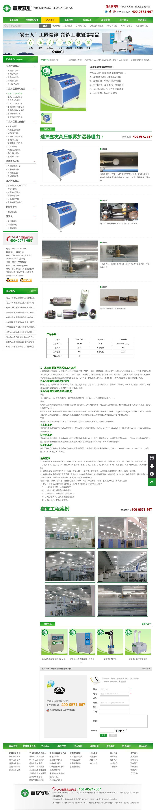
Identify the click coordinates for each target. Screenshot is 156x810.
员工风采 (134, 773)
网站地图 (143, 746)
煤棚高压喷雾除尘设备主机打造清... (20, 342)
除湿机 (9, 216)
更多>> (33, 291)
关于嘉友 (124, 20)
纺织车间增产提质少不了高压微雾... (20, 327)
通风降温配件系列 (15, 202)
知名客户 (93, 760)
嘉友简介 (134, 757)
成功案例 (105, 20)
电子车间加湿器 (142, 26)
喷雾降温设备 (12, 161)
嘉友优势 (69, 20)
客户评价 (93, 763)
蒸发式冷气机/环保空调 (17, 186)
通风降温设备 (12, 181)
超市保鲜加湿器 (14, 114)
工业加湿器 (67, 26)
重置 (113, 735)
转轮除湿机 (12, 225)
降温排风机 (12, 189)
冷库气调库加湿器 (15, 117)
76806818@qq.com (20, 265)
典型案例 (93, 757)
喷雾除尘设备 (13, 74)
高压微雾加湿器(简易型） (141, 60)
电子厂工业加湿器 (15, 97)
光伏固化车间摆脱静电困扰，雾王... (20, 322)
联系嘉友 (142, 20)
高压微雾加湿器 (96, 26)
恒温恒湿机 (11, 207)
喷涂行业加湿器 (14, 100)
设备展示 (134, 763)
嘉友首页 (13, 20)
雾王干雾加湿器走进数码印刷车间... (20, 303)
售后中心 (113, 763)
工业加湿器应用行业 (15, 88)
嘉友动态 (134, 760)
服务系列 (113, 760)
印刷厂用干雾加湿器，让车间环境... (20, 347)
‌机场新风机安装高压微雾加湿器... (19, 332)
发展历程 (134, 767)
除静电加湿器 (13, 133)
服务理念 (113, 757)
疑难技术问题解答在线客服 (62, 710)
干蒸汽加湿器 (13, 140)
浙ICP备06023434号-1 (108, 799)
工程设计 (113, 767)
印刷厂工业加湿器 (15, 103)
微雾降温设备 (13, 173)
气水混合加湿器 (14, 150)
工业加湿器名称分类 (15, 121)
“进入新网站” (112, 6)
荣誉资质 (134, 770)
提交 (103, 735)
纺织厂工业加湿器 (15, 93)
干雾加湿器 (12, 126)
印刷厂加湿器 (126, 26)
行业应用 (87, 20)
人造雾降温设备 (14, 166)
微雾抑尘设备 (13, 77)
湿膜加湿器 (12, 146)
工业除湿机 (12, 221)
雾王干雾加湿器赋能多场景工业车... (20, 312)
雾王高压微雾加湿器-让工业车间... (20, 337)
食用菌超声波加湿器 (16, 110)
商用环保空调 (13, 199)
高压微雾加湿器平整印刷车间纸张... (20, 317)
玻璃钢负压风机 (14, 192)
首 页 (80, 60)
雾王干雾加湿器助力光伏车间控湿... (20, 298)
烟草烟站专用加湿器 (16, 107)
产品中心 (50, 20)
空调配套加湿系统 (15, 136)
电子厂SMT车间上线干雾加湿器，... (20, 308)
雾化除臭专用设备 (15, 143)
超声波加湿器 (81, 26)
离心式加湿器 (13, 153)
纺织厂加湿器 (112, 26)
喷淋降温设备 (13, 176)
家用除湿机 (12, 228)
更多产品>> (146, 624)
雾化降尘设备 (13, 81)
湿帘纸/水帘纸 (13, 196)
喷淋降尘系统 (13, 84)
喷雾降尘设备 (32, 20)
